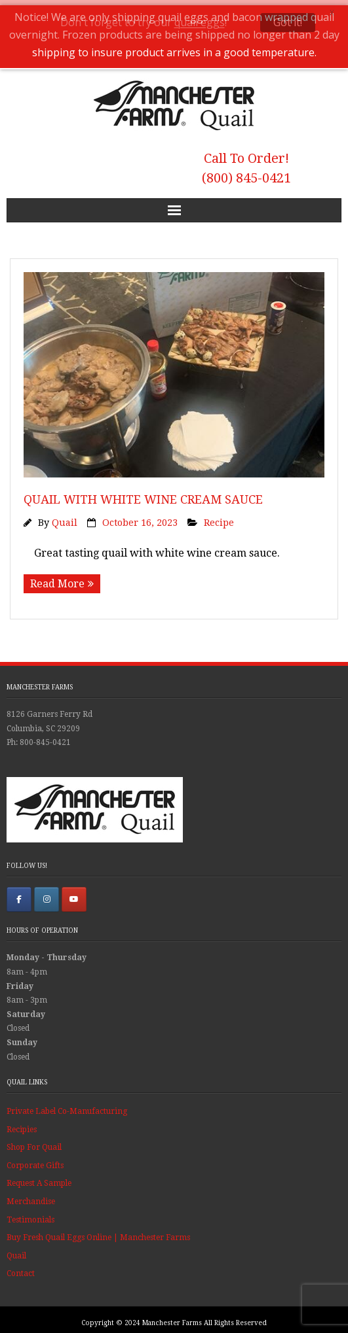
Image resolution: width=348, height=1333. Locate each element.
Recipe (219, 518)
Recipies (22, 1125)
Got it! (287, 22)
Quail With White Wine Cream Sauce (143, 495)
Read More (57, 579)
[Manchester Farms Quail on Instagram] (46, 894)
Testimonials (30, 1215)
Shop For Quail (34, 1142)
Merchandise (31, 1197)
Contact (21, 1268)
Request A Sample (39, 1179)
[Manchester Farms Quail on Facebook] (19, 894)
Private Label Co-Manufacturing (67, 1106)
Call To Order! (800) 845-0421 (246, 163)
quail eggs (199, 22)
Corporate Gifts (35, 1161)
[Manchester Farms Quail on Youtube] (74, 894)
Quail (64, 518)
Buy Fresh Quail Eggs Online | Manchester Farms (98, 1233)
